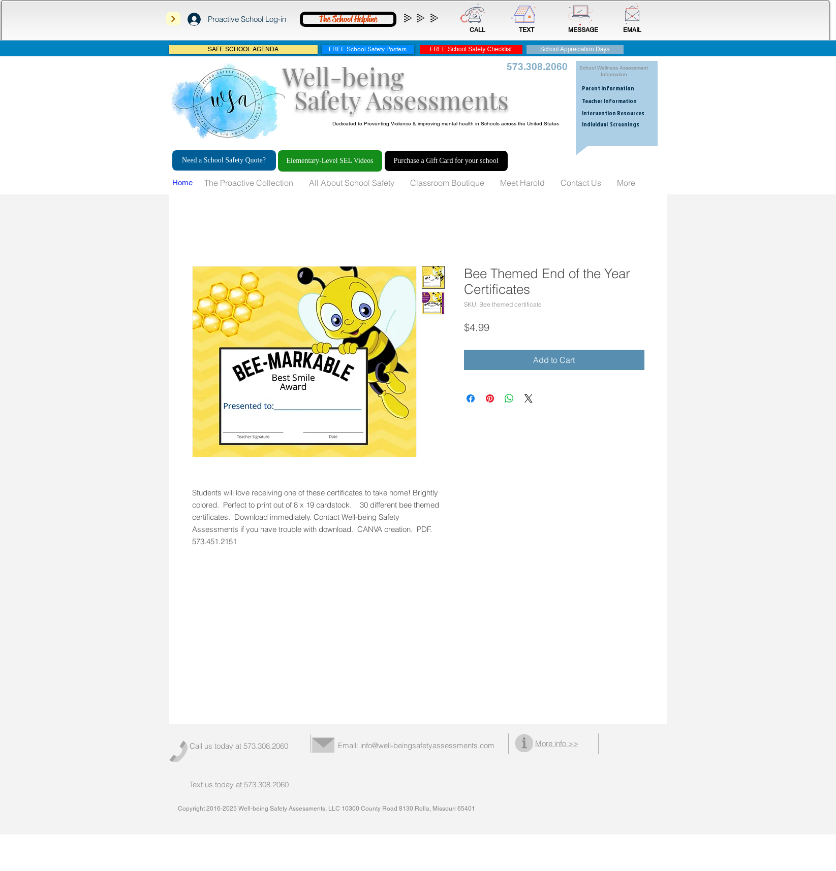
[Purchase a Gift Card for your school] (446, 161)
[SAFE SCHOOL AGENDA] (243, 49)
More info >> (556, 743)
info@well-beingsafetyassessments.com (427, 745)
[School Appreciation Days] (575, 49)
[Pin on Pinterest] (490, 398)
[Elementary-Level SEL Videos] (330, 161)
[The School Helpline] (348, 19)
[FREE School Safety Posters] (368, 49)
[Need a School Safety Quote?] (224, 160)
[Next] (173, 18)
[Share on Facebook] (471, 398)
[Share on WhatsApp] (509, 398)
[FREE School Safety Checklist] (471, 49)
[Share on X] (528, 398)
